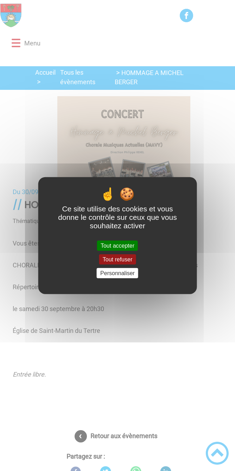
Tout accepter (117, 245)
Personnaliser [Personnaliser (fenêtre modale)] (117, 273)
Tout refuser (117, 259)
